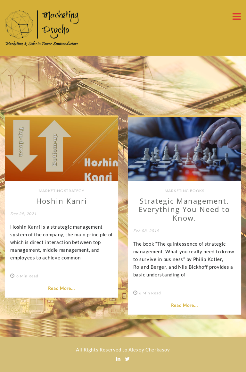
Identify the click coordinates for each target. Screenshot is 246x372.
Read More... (61, 288)
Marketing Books (184, 190)
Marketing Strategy (62, 190)
